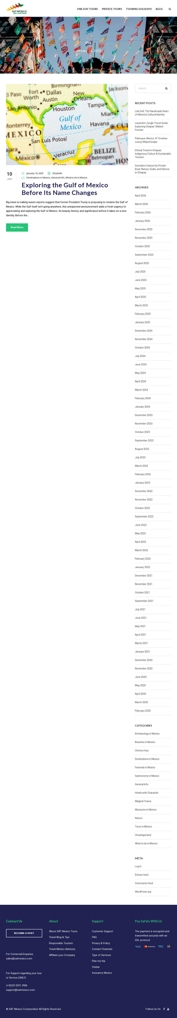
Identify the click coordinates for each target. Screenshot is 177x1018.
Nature (138, 818)
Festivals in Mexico (145, 767)
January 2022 (142, 567)
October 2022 (142, 508)
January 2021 (142, 651)
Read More (17, 227)
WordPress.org (143, 891)
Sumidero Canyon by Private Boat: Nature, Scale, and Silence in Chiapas (152, 169)
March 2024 (141, 389)
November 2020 (143, 668)
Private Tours (112, 8)
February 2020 (143, 710)
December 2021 (143, 575)
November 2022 (143, 499)
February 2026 (143, 212)
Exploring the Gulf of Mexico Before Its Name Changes (65, 188)
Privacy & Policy (101, 943)
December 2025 (143, 229)
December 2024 (143, 330)
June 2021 (141, 617)
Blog (159, 8)
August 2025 (142, 263)
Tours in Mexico (143, 826)
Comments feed (144, 883)
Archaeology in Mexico (147, 733)
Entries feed (141, 874)
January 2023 (142, 482)
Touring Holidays (139, 8)
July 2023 (140, 457)
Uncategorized (143, 835)
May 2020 (140, 685)
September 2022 (144, 516)
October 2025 (142, 246)
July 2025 (140, 271)
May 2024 (140, 373)
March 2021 (141, 643)
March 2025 (141, 305)
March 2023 (141, 465)
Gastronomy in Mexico (147, 775)
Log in (138, 866)
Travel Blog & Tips (59, 937)
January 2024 (142, 406)
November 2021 (143, 584)
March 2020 (141, 702)
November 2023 (143, 423)
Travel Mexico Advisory (62, 949)
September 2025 (144, 254)
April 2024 (140, 381)
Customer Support (102, 931)
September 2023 (144, 440)
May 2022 (140, 533)
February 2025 (143, 313)
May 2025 (140, 288)
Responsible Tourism (61, 943)
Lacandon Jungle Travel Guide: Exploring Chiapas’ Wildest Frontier (151, 126)
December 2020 (143, 660)
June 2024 (141, 364)
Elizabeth (57, 173)
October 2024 (142, 347)
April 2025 (140, 297)
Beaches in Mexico (145, 742)
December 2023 (143, 415)
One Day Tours (87, 8)
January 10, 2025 (34, 173)
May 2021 (140, 626)
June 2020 (141, 677)
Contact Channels (102, 949)
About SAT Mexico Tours (63, 931)
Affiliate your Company (62, 955)
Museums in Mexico (146, 809)
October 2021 (142, 592)
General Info (57, 177)
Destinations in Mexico (38, 177)
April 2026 (140, 195)
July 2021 (140, 609)
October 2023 (142, 432)
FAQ (94, 937)
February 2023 (143, 474)
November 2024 (143, 339)
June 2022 (141, 525)
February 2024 (143, 398)
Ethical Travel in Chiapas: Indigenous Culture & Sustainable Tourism (153, 154)
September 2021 (144, 601)
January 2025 (142, 322)
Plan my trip (98, 961)
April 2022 (140, 541)
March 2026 (141, 204)
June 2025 (141, 280)
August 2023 (142, 449)
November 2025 (143, 237)
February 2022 (143, 558)
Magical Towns (143, 801)
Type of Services (101, 955)
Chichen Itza (141, 750)
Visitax (96, 967)
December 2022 (143, 491)
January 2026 (142, 221)
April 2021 (140, 634)
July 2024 (140, 356)
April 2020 (140, 693)
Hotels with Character (147, 792)
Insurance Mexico (102, 972)
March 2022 (141, 550)
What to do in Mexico (76, 177)
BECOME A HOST (24, 933)
